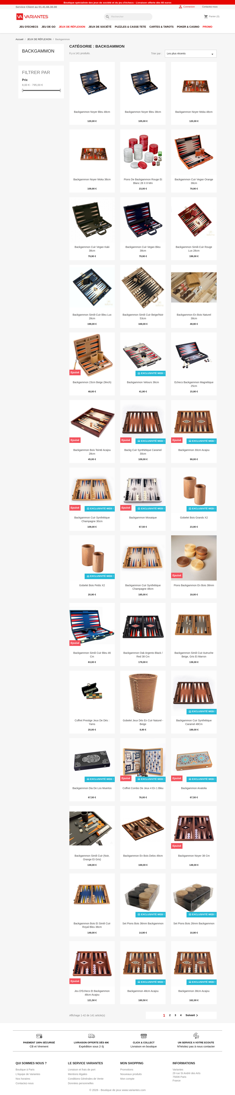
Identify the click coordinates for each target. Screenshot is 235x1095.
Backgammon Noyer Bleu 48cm (92, 111)
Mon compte (127, 1078)
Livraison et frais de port (81, 1069)
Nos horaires (23, 1078)
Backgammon (38, 51)
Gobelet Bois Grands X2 (194, 517)
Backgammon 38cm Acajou (193, 991)
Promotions (126, 1069)
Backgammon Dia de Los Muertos (92, 788)
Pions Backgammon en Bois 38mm (194, 585)
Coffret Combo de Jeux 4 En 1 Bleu (143, 788)
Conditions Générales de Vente (86, 1078)
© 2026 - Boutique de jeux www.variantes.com (117, 1090)
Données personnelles (80, 1083)
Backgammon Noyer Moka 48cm (194, 111)
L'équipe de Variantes (28, 1074)
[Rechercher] (128, 16)
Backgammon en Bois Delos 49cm (143, 855)
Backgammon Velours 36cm (143, 382)
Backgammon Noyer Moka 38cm (92, 179)
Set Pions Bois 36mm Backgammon (142, 923)
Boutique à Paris (25, 1069)
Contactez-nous (210, 6)
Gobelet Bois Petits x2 (92, 585)
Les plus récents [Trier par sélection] (191, 54)
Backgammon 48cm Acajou (143, 991)
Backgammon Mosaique (143, 517)
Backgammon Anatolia (194, 788)
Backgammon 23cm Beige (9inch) (92, 382)
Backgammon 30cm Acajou (193, 450)
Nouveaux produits (131, 1074)
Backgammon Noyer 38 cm (194, 855)
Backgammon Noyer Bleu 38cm (143, 111)
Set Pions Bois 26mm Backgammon (193, 923)
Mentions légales (77, 1074)
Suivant (192, 1015)
